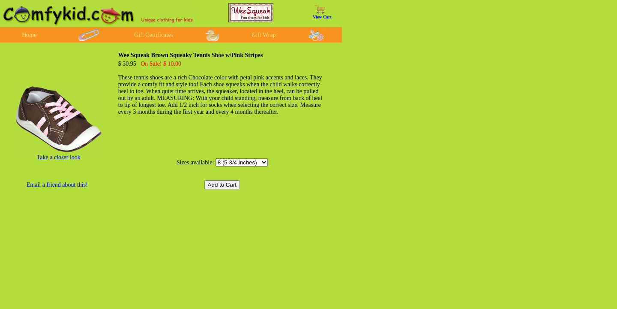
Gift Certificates (153, 35)
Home (29, 35)
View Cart (322, 17)
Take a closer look (59, 157)
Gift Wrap (264, 35)
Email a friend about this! (57, 185)
